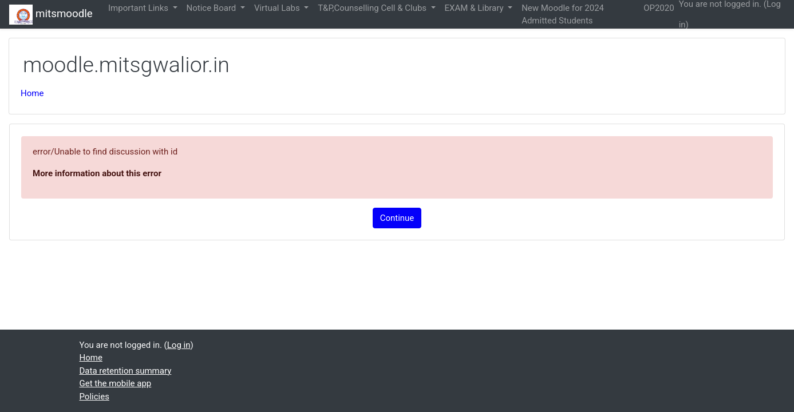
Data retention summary (126, 371)
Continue (397, 218)
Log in (179, 345)
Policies (94, 396)
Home (32, 93)
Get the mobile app (116, 383)
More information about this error (97, 173)
